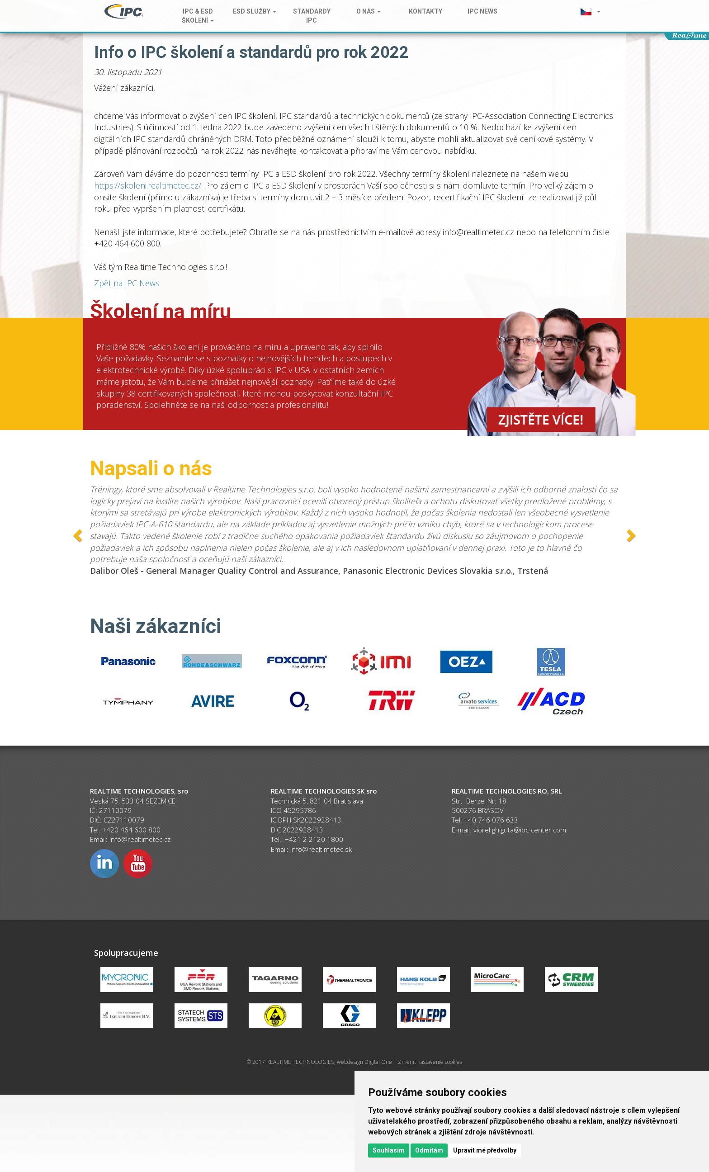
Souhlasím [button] (389, 1150)
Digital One (378, 1062)
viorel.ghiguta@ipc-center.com (519, 829)
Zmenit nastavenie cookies (430, 1062)
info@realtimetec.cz (139, 839)
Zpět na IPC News (127, 283)
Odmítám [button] (429, 1150)
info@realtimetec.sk (321, 849)
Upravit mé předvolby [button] (484, 1150)
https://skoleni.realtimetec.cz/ (147, 185)
